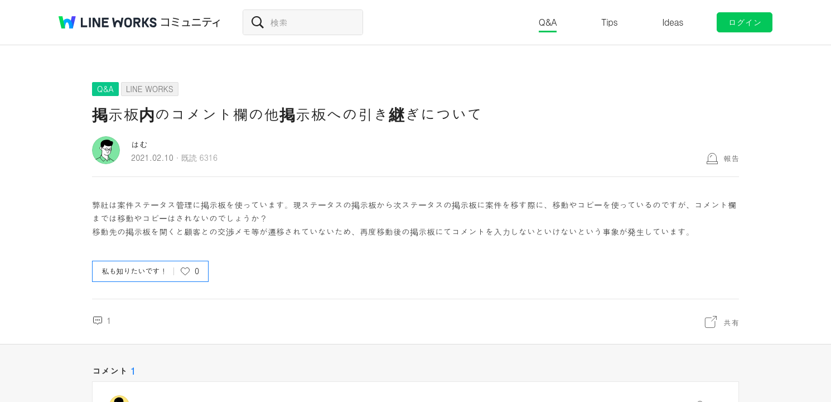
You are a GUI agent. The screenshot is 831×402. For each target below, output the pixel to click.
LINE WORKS (149, 88)
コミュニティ (190, 22)
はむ (139, 144)
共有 (731, 322)
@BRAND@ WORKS (108, 22)
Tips (609, 22)
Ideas (672, 22)
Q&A (548, 22)
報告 (731, 158)
